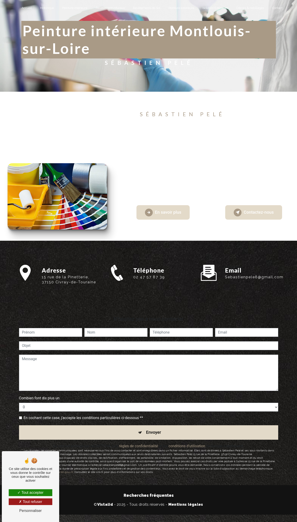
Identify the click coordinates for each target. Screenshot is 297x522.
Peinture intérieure (74, 8)
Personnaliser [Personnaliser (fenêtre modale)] (30, 511)
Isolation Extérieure (215, 8)
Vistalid (105, 507)
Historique (47, 8)
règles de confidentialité (138, 448)
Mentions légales (185, 507)
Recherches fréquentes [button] (149, 497)
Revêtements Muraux (110, 8)
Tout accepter (30, 492)
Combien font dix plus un (39, 399)
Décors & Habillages (250, 8)
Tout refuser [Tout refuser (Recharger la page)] (30, 502)
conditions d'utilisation (187, 448)
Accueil (27, 8)
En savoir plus (164, 214)
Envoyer (153, 434)
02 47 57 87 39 (149, 286)
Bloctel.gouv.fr (64, 474)
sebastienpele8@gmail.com (254, 270)
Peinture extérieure (181, 8)
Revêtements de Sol (146, 8)
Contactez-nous (252, 214)
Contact (277, 8)
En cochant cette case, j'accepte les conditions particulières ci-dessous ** (83, 419)
